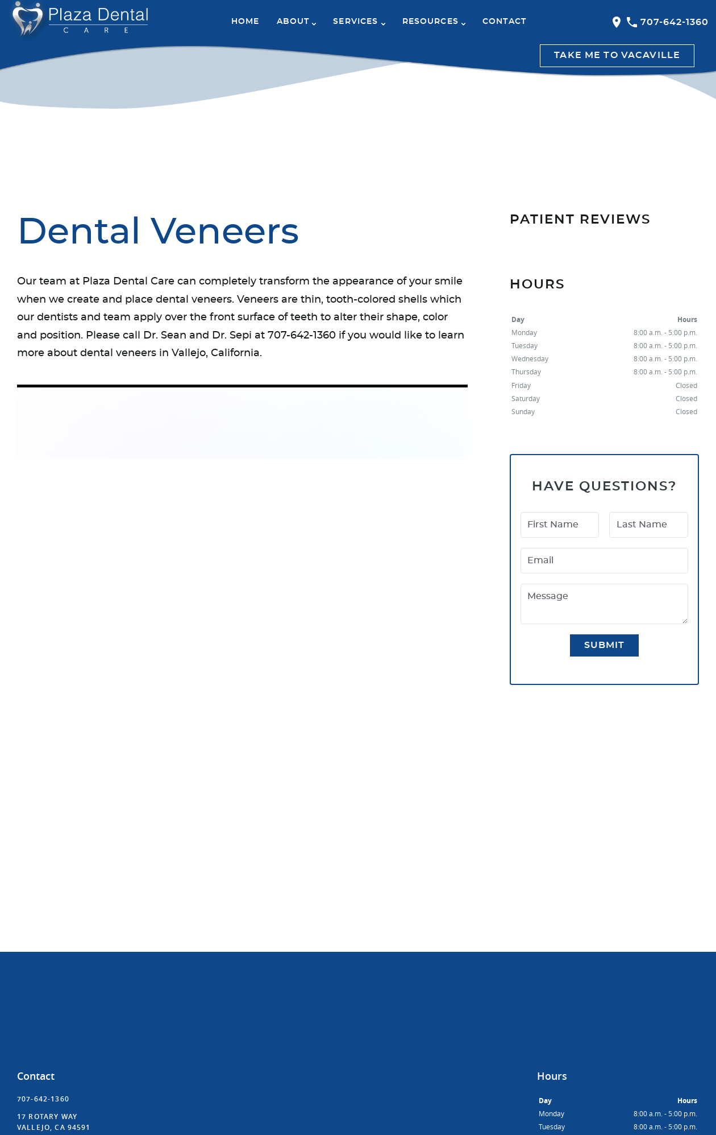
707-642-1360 (667, 22)
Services (355, 22)
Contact (504, 22)
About (293, 22)
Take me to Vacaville (617, 55)
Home (245, 22)
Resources (430, 22)
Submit (604, 645)
